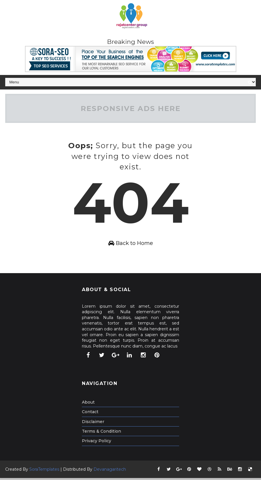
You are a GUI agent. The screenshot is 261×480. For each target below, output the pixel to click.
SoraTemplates (44, 471)
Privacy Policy (96, 443)
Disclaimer (93, 423)
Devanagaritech (109, 471)
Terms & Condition (101, 433)
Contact (90, 414)
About (88, 404)
